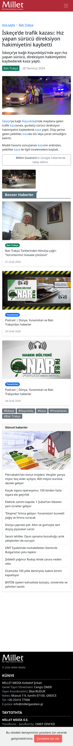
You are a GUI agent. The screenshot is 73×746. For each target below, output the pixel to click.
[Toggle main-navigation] (66, 5)
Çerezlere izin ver (48, 739)
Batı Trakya (26, 25)
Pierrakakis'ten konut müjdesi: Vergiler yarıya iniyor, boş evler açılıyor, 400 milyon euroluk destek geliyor (35, 479)
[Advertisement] (36, 622)
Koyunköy (28, 121)
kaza (13, 125)
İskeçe (6, 121)
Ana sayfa (8, 25)
